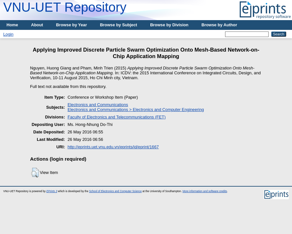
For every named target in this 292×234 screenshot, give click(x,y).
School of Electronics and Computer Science (115, 191)
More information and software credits (205, 191)
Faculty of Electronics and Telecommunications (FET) (117, 117)
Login (8, 34)
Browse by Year (71, 24)
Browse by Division (169, 24)
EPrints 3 (51, 191)
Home (12, 24)
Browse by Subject (118, 24)
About (37, 24)
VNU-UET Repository (64, 7)
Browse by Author (219, 24)
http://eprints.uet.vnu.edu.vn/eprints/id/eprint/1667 (113, 146)
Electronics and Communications (98, 104)
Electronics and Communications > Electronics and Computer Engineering (136, 109)
